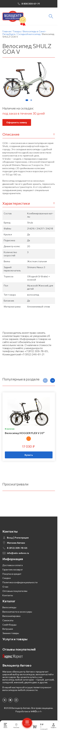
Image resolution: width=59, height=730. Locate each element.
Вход (10, 538)
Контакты (7, 595)
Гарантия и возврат (12, 570)
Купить (29, 455)
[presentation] (45, 381)
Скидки (6, 578)
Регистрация (22, 538)
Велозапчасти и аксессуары (17, 612)
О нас (5, 587)
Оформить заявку (16, 123)
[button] (26, 100)
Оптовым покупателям (14, 591)
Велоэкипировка (11, 616)
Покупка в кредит (11, 574)
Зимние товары (10, 633)
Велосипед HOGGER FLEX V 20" (24, 433)
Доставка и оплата (12, 565)
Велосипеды (9, 608)
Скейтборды (9, 625)
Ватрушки (7, 629)
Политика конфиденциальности (20, 582)
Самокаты (7, 620)
